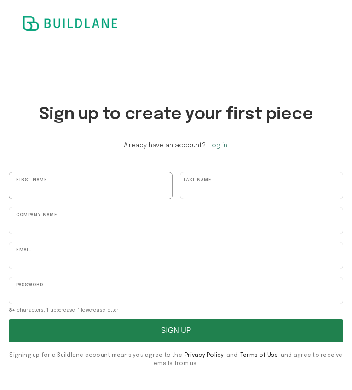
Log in (217, 145)
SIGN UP (176, 330)
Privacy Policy (204, 355)
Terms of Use (259, 355)
